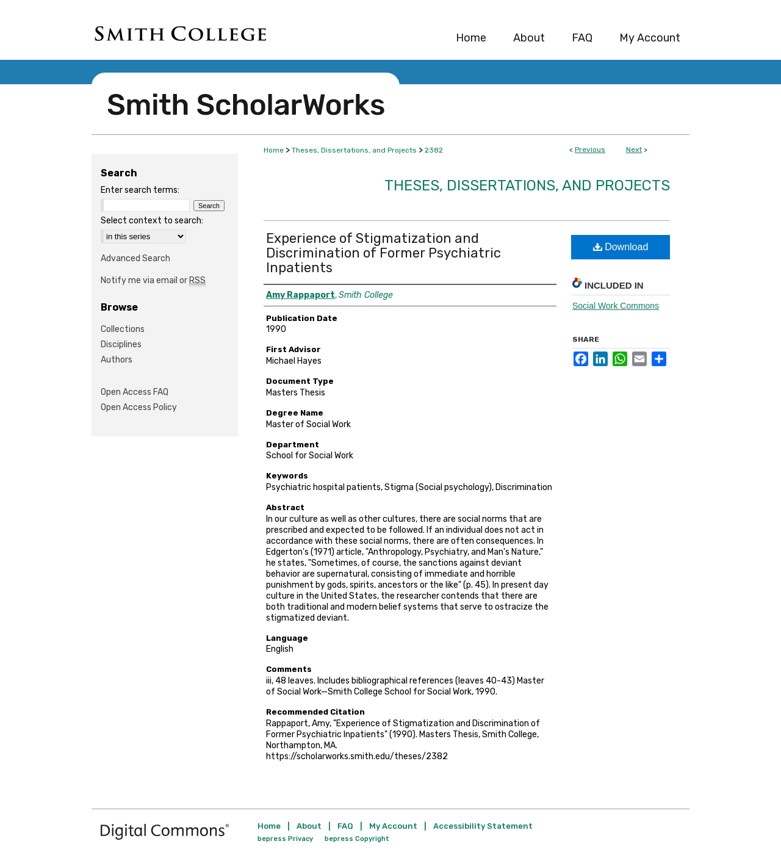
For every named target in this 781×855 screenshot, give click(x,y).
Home (274, 150)
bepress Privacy (285, 839)
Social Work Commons (615, 306)
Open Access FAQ (134, 392)
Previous (590, 149)
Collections (123, 329)
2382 (434, 150)
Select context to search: (152, 220)
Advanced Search (135, 258)
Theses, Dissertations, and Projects (354, 150)
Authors (116, 360)
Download (621, 247)
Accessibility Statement (483, 826)
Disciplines (121, 344)
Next (634, 149)
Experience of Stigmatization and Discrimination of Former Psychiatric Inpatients (383, 253)
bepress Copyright (357, 839)
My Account (393, 826)
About (309, 826)
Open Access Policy (139, 407)
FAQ (345, 826)
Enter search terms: (140, 190)
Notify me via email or (153, 280)
